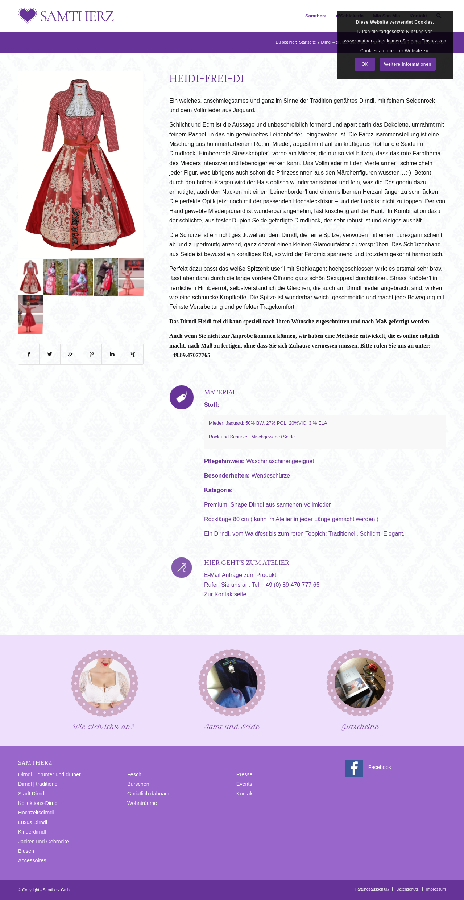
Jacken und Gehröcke (43, 841)
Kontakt (245, 794)
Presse (244, 774)
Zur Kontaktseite (225, 594)
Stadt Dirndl (31, 794)
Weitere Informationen (407, 64)
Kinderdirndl (32, 832)
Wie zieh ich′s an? (104, 689)
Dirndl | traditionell (39, 784)
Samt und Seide (232, 689)
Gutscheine (360, 689)
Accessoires (32, 860)
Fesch (134, 774)
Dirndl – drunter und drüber (49, 774)
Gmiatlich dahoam (148, 794)
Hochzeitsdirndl (36, 812)
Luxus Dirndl (32, 822)
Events (244, 784)
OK (365, 64)
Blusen (26, 851)
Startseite (307, 42)
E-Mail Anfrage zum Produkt (240, 575)
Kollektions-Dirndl (38, 803)
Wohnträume (142, 803)
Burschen (138, 784)
